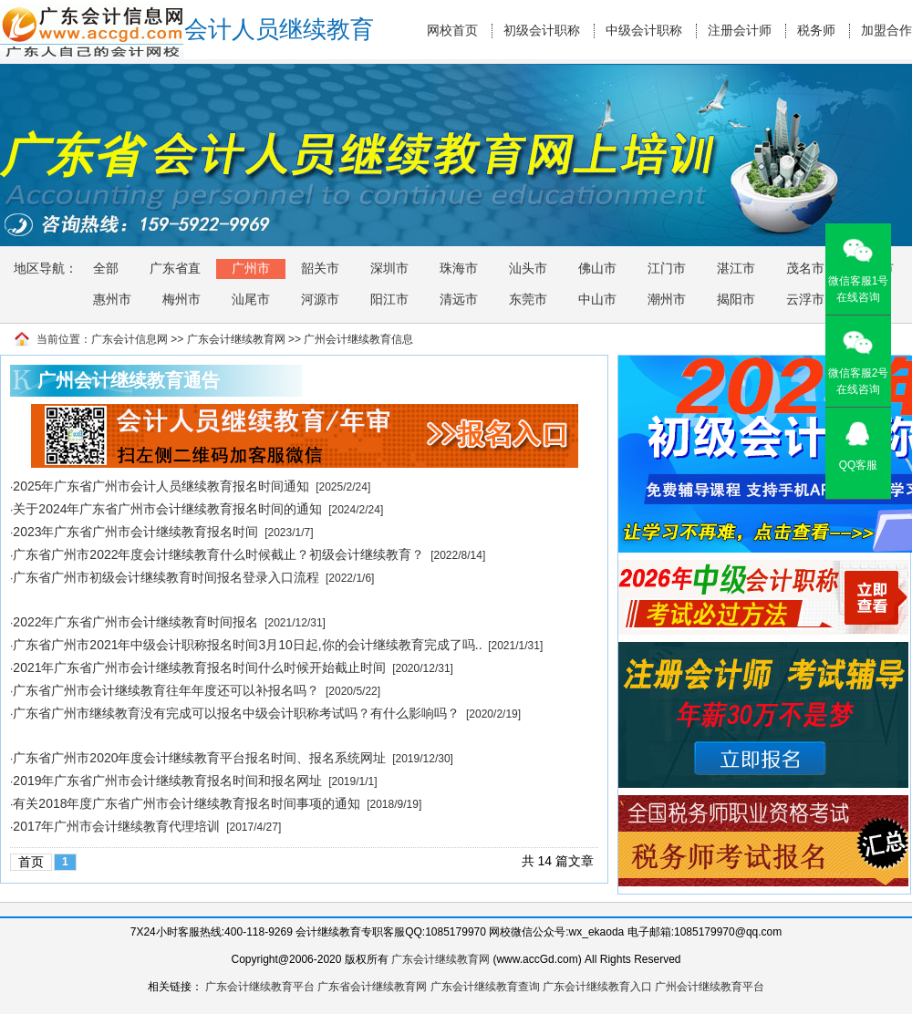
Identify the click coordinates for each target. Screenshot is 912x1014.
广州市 (251, 268)
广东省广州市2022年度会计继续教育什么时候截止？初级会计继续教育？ (218, 554)
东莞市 (528, 299)
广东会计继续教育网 (236, 339)
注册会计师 (740, 30)
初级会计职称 (541, 30)
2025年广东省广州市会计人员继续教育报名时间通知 (161, 486)
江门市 (667, 268)
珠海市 (459, 268)
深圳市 (389, 268)
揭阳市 (736, 299)
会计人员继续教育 (279, 29)
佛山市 (597, 268)
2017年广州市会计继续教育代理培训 (116, 826)
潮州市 (667, 299)
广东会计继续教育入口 (597, 986)
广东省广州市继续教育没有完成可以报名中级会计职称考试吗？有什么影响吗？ (236, 713)
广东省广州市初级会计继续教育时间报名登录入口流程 (166, 577)
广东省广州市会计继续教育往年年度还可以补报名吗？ (166, 690)
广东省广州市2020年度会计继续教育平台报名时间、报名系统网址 (199, 757)
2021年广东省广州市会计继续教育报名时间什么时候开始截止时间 (199, 667)
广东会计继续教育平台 (260, 986)
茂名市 (805, 268)
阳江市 (389, 299)
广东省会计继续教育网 (372, 986)
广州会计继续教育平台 (709, 986)
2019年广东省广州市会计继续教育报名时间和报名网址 (167, 780)
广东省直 (175, 268)
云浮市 (805, 299)
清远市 (459, 299)
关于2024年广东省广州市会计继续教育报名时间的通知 (167, 509)
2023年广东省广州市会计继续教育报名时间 (135, 531)
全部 (106, 268)
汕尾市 (251, 299)
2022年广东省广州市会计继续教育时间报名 (135, 622)
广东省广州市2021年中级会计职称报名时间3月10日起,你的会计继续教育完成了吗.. (247, 644)
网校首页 (452, 30)
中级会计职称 (644, 30)
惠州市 (112, 299)
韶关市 (320, 268)
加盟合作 (886, 30)
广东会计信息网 (129, 339)
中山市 (597, 299)
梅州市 (181, 299)
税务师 (816, 30)
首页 (31, 861)
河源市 (320, 299)
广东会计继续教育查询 (485, 986)
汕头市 (528, 268)
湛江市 (736, 268)
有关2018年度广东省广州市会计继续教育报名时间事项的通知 (186, 803)
